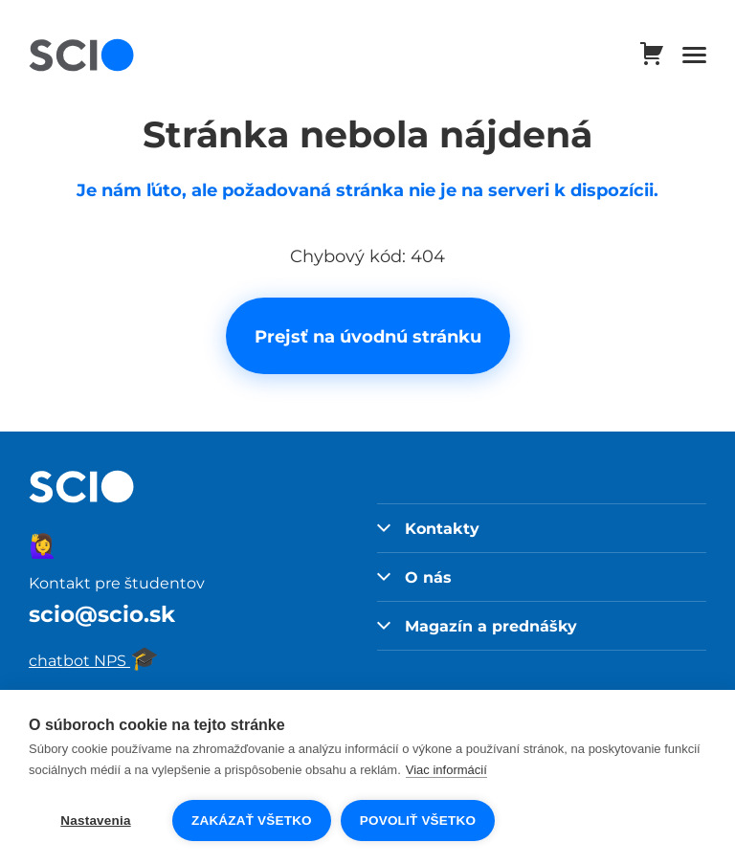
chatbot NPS (94, 660)
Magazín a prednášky (477, 625)
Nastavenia (95, 820)
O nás (414, 577)
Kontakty (428, 528)
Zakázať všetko (251, 820)
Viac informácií (446, 770)
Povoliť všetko (418, 820)
